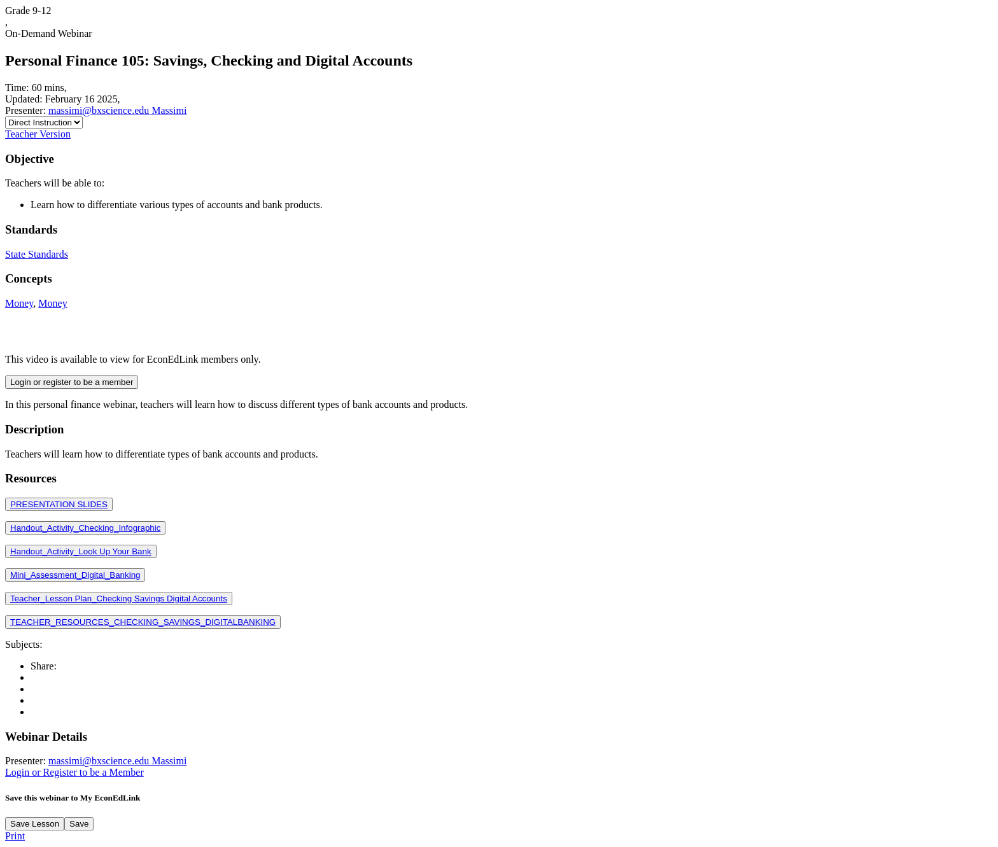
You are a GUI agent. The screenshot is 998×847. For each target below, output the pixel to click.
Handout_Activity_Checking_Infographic (85, 528)
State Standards (36, 254)
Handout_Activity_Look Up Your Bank (80, 551)
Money (19, 303)
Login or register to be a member (71, 382)
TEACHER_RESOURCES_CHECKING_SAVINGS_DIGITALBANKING (143, 622)
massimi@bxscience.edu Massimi (117, 110)
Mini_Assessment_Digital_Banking (75, 575)
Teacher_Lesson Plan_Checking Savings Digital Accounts (118, 598)
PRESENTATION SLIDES (59, 504)
